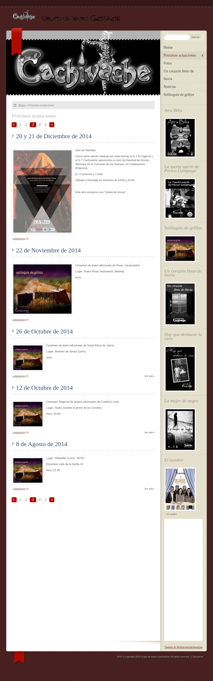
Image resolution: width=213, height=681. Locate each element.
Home (21, 105)
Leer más (149, 376)
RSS (119, 656)
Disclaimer (198, 656)
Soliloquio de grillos (178, 95)
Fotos (167, 63)
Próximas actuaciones (179, 55)
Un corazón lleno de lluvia (178, 75)
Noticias (169, 87)
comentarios (19, 238)
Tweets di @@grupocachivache (183, 647)
